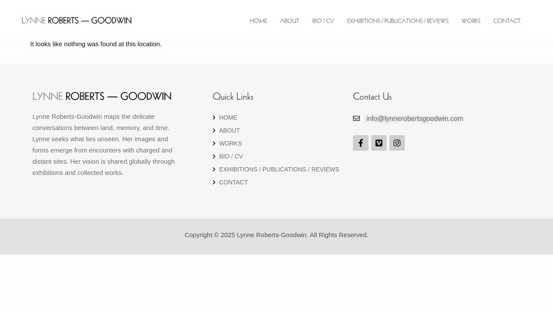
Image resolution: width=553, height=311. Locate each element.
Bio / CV (323, 22)
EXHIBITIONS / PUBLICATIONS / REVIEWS (397, 22)
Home (258, 22)
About (289, 22)
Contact (507, 22)
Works (470, 22)
